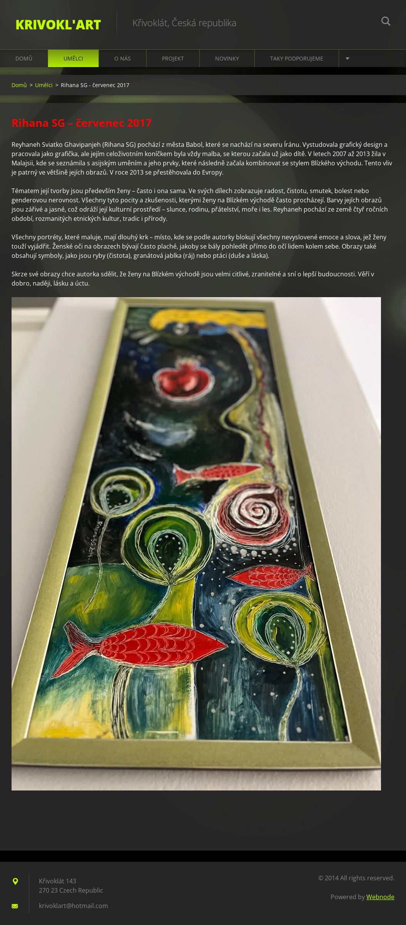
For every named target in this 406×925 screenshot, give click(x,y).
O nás (122, 58)
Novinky (227, 58)
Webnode (380, 897)
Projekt (173, 58)
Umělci (73, 58)
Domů (23, 58)
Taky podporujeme (296, 58)
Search (386, 22)
